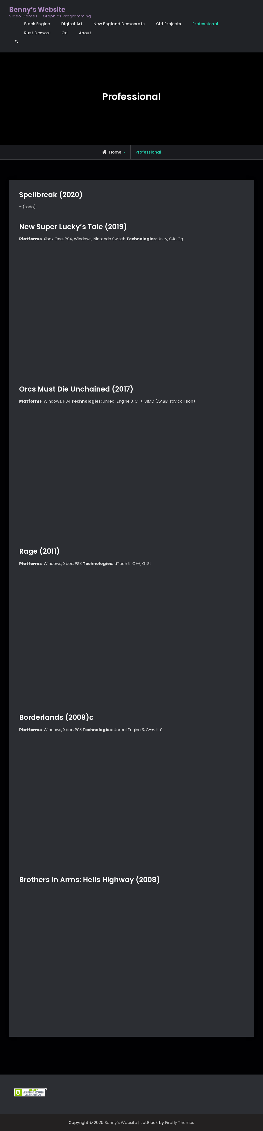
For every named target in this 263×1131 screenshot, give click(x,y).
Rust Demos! (37, 33)
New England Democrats (119, 23)
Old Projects (168, 23)
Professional (205, 23)
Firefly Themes (179, 1122)
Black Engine (37, 23)
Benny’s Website (37, 9)
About (85, 33)
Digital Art (72, 23)
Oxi (65, 33)
